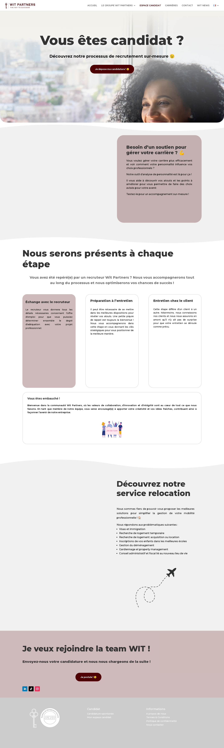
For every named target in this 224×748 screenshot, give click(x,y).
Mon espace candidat (99, 716)
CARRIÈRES (171, 5)
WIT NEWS (203, 5)
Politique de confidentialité (161, 720)
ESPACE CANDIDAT (150, 5)
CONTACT (187, 5)
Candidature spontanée (100, 712)
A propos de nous (156, 712)
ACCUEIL (92, 5)
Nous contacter (155, 723)
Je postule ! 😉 (88, 676)
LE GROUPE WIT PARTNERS (117, 5)
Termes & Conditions (158, 716)
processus (97, 56)
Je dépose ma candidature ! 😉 (112, 69)
